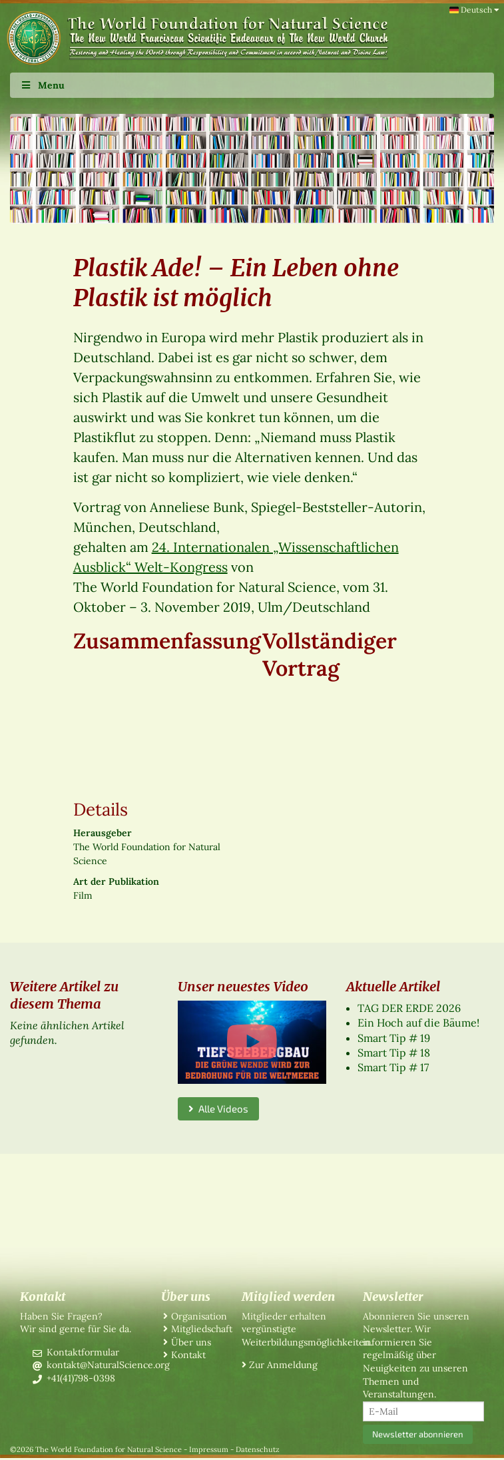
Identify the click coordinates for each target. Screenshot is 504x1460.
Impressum (208, 1449)
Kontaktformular (83, 1352)
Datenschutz (258, 1449)
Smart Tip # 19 (394, 1038)
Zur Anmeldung (283, 1365)
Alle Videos (218, 1108)
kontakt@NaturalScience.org (108, 1365)
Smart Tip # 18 (394, 1052)
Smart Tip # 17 (393, 1067)
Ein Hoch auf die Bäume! (418, 1022)
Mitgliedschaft (201, 1329)
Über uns (191, 1342)
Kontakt (188, 1355)
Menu (42, 85)
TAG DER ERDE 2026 (409, 1008)
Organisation (199, 1316)
